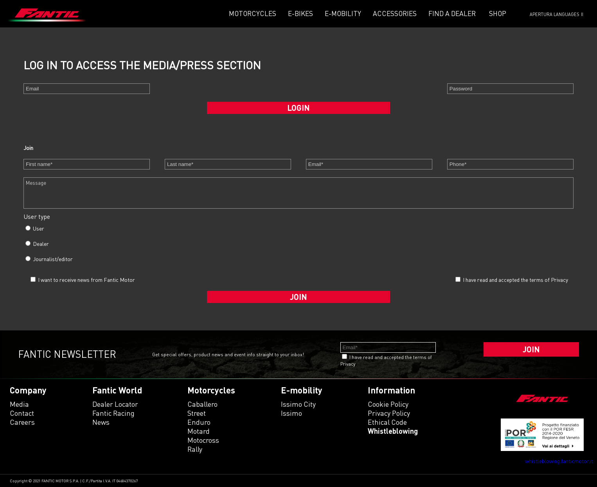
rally (194, 449)
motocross (203, 440)
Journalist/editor (49, 259)
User (34, 228)
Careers (22, 422)
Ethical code (387, 422)
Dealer (37, 243)
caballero (202, 404)
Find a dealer (452, 13)
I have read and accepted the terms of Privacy (515, 279)
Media (19, 404)
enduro (198, 422)
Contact (22, 413)
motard (198, 431)
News (101, 422)
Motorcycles (252, 13)
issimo (291, 413)
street (196, 413)
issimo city (298, 404)
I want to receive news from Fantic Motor (83, 279)
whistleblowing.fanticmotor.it (559, 461)
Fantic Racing (113, 413)
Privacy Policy (389, 413)
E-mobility (343, 13)
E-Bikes (300, 13)
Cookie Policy (388, 404)
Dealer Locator (115, 404)
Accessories (395, 13)
